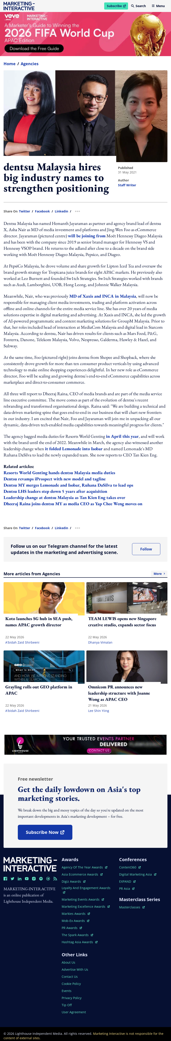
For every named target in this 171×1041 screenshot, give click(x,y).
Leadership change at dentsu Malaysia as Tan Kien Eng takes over (64, 497)
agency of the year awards (84, 867)
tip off (67, 1005)
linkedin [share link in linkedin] (61, 211)
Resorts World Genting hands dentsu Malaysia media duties (59, 472)
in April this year (122, 436)
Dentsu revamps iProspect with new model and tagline (55, 479)
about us (68, 962)
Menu (158, 6)
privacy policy (71, 998)
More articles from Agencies (85, 574)
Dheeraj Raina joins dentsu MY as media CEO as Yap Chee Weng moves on (73, 504)
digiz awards (74, 881)
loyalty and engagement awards (86, 890)
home (10, 63)
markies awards (76, 913)
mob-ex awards (75, 921)
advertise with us (75, 969)
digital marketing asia (137, 874)
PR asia (126, 888)
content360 (130, 867)
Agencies (30, 63)
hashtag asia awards (80, 942)
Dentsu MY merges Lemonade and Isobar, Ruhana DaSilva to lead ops (68, 485)
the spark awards (77, 935)
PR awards (72, 928)
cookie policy (71, 984)
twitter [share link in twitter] (24, 211)
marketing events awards (83, 899)
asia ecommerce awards (82, 874)
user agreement (74, 1012)
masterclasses (132, 907)
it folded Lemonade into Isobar (74, 449)
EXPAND (127, 881)
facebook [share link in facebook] (42, 211)
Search (138, 6)
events (66, 991)
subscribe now (49, 833)
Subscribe (117, 7)
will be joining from (87, 236)
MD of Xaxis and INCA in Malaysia (102, 296)
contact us (70, 976)
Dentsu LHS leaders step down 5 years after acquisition (55, 491)
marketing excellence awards (86, 906)
